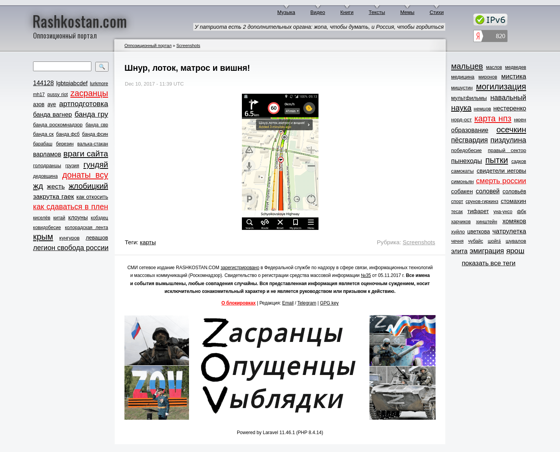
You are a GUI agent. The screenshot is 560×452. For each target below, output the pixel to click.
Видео (317, 12)
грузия (72, 165)
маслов (494, 67)
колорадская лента (86, 227)
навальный (508, 98)
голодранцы (47, 165)
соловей (487, 191)
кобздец (99, 218)
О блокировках (238, 303)
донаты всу (85, 175)
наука (461, 107)
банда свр (97, 125)
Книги (347, 12)
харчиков (461, 221)
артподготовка (83, 104)
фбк (521, 211)
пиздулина (508, 140)
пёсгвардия (469, 140)
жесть (56, 186)
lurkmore (99, 83)
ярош (515, 251)
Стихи (437, 12)
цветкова (478, 231)
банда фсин (95, 134)
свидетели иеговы (501, 170)
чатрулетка (509, 231)
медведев (515, 67)
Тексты (377, 12)
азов (38, 104)
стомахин (513, 201)
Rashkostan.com (80, 20)
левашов (97, 238)
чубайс (475, 241)
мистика (513, 76)
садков (518, 161)
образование (469, 130)
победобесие (466, 150)
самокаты (462, 171)
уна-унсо (503, 211)
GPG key (329, 303)
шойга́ (494, 241)
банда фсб (67, 134)
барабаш (42, 144)
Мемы (407, 12)
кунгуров (70, 238)
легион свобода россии (70, 248)
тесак (457, 211)
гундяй (95, 164)
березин (65, 144)
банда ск (43, 134)
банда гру (91, 114)
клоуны (78, 217)
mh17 (39, 94)
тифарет (478, 211)
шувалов (516, 241)
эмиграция (487, 251)
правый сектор (507, 150)
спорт (457, 201)
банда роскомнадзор (57, 125)
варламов (47, 154)
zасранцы (89, 93)
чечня (457, 241)
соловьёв (514, 191)
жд (38, 185)
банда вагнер (52, 114)
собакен (462, 191)
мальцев (467, 65)
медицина (462, 77)
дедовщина (45, 176)
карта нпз (492, 118)
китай (59, 218)
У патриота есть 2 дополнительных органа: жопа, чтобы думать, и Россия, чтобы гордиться (319, 27)
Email (288, 303)
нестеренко (510, 108)
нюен (520, 120)
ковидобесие (47, 227)
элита (459, 251)
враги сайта (85, 153)
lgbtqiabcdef (72, 83)
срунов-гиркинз (482, 201)
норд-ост (461, 120)
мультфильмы (469, 98)
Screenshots (188, 45)
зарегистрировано (239, 267)
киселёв (41, 218)
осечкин (511, 129)
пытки (496, 160)
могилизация (501, 86)
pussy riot (57, 94)
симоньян (462, 181)
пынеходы (466, 161)
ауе (51, 104)
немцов (482, 109)
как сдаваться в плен (70, 206)
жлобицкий (88, 186)
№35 (366, 275)
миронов (487, 77)
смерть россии (501, 181)
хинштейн (486, 221)
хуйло (458, 232)
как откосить (92, 197)
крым (43, 237)
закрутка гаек (53, 196)
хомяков (514, 221)
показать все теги (488, 263)
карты (148, 242)
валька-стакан (92, 144)
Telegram (307, 303)
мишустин (461, 88)
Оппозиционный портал (148, 45)
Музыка (286, 12)
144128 (43, 83)
